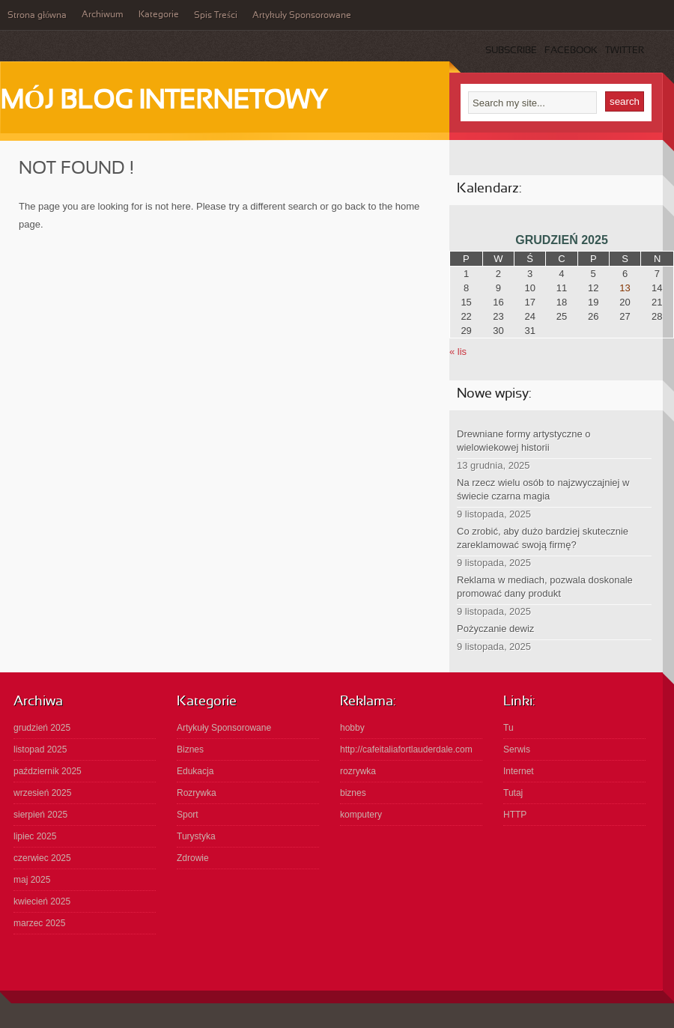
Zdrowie (193, 858)
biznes (353, 793)
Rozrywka (196, 793)
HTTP (514, 814)
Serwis (516, 749)
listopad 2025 (40, 749)
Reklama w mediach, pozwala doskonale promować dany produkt (545, 586)
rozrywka (358, 771)
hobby (352, 728)
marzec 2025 (39, 923)
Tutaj (513, 793)
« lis (458, 351)
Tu (508, 728)
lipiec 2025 (34, 836)
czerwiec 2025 (42, 858)
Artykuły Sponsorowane (301, 15)
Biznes (190, 749)
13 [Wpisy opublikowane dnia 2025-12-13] (624, 288)
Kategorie (159, 14)
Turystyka (196, 836)
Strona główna (37, 15)
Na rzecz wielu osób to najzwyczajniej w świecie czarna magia (543, 489)
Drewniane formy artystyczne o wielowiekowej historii (523, 440)
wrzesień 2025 (42, 793)
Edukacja (195, 771)
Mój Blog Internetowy (163, 102)
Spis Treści (215, 15)
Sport (187, 814)
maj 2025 (31, 880)
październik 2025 (47, 771)
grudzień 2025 (41, 728)
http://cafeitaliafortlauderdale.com (406, 749)
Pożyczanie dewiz (495, 628)
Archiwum (103, 14)
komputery (361, 814)
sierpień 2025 (40, 814)
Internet (518, 771)
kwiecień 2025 (41, 901)
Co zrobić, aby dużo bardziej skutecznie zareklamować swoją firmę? (542, 538)
